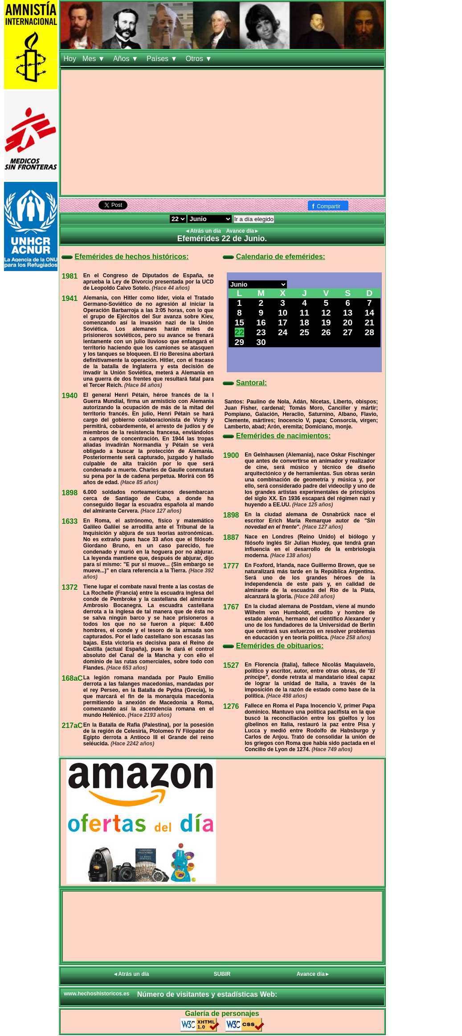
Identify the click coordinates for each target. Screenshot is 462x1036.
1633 (70, 521)
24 (282, 332)
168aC (72, 678)
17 (282, 322)
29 (239, 342)
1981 (70, 276)
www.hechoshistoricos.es (97, 994)
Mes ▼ (94, 58)
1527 (231, 665)
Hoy (70, 58)
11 (304, 312)
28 (369, 332)
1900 (231, 455)
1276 (231, 706)
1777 (231, 566)
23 (261, 332)
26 (326, 332)
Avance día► (242, 231)
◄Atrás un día (204, 231)
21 (369, 322)
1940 (70, 395)
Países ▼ (163, 58)
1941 (70, 298)
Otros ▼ (200, 58)
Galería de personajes (222, 1013)
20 (347, 322)
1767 (231, 607)
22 (239, 332)
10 (282, 312)
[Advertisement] (222, 132)
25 (304, 332)
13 (347, 312)
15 (239, 322)
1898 (70, 493)
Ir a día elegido (254, 219)
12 (326, 312)
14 (369, 312)
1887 (231, 537)
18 (304, 322)
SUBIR (222, 974)
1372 (70, 587)
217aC (72, 725)
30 (261, 342)
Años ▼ (126, 58)
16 (261, 322)
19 (326, 322)
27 (347, 332)
